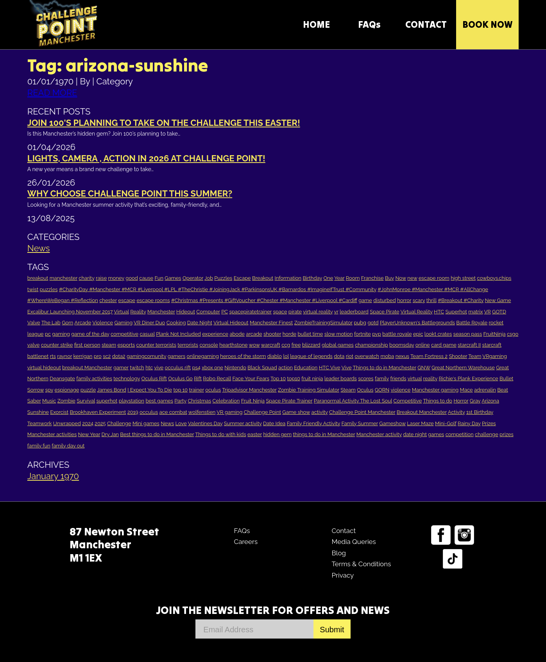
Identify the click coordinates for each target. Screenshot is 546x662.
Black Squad (262, 367)
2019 (132, 412)
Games (173, 278)
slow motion (338, 334)
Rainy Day (469, 423)
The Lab (51, 323)
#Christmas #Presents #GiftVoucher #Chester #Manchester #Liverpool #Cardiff (264, 300)
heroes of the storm (243, 356)
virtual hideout (44, 367)
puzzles (49, 289)
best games (159, 401)
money (116, 278)
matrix (475, 312)
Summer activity (243, 423)
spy (49, 390)
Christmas (199, 401)
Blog (338, 553)
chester (108, 300)
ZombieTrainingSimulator (323, 323)
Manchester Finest (271, 323)
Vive (347, 367)
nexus (403, 356)
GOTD (499, 312)
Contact (343, 531)
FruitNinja (494, 334)
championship (371, 345)
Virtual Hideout (231, 323)
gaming (61, 334)
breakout (37, 278)
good (131, 278)
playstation (131, 401)
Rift (198, 378)
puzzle (88, 390)
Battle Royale (471, 323)
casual (147, 334)
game (365, 300)
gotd (372, 323)
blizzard (311, 345)
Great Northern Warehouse (463, 367)
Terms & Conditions (361, 564)
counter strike (57, 345)
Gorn (67, 323)
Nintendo (235, 367)
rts (53, 356)
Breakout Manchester (422, 412)
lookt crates (438, 334)
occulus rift (178, 367)
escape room (434, 278)
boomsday (401, 345)
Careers (246, 542)
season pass (467, 334)
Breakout (262, 278)
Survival (86, 401)
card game (443, 345)
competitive (124, 334)
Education (305, 367)
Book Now (487, 24)
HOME (316, 24)
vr (336, 312)
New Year (89, 434)
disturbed (384, 300)
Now (400, 278)
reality (430, 378)
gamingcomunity (146, 356)
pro (98, 356)
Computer (208, 312)
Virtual (121, 312)
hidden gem (277, 434)
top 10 (180, 390)
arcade (254, 334)
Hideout (185, 312)
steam (109, 345)
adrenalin (485, 390)
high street (463, 278)
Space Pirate (384, 312)
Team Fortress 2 (429, 356)
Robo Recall (217, 378)
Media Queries (353, 542)
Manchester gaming (435, 390)
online (422, 345)
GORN (382, 390)
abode (237, 334)
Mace (466, 390)
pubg (360, 323)
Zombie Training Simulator (308, 390)
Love (181, 423)
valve (33, 345)
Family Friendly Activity (313, 423)
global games (338, 345)
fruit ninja (312, 378)
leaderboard (354, 312)
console (208, 345)
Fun (158, 278)
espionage (67, 390)
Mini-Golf (445, 423)
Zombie (66, 401)
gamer (121, 367)
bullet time (310, 334)
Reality (138, 312)
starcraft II (469, 345)
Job (208, 278)
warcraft (270, 345)
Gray (475, 401)
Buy (389, 278)
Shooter (458, 356)
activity (319, 412)
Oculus (365, 390)
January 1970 (53, 476)
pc (48, 334)
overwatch (366, 356)
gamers (177, 356)
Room (353, 278)
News (38, 248)
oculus (213, 390)
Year (339, 278)
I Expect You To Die (149, 390)
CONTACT (426, 24)
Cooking (176, 323)
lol (285, 356)
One (328, 278)
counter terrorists (156, 345)
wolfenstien (202, 412)
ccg (285, 345)
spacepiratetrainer (250, 312)
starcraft (491, 345)
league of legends (311, 356)
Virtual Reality (417, 312)
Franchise (372, 278)
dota (339, 356)
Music (49, 401)
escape (126, 300)
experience (215, 334)
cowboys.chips (494, 278)
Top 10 (278, 378)
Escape (242, 278)
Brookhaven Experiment (98, 412)
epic (418, 334)
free (296, 345)
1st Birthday (479, 412)
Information (288, 278)
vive (158, 367)
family (382, 378)
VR (487, 312)
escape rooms (153, 300)
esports (126, 345)
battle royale (397, 334)
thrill (431, 300)
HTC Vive (329, 367)
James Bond (111, 390)
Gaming (123, 323)
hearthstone (233, 345)
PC (224, 312)
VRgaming (494, 356)
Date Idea (274, 423)
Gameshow (392, 423)
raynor (64, 356)
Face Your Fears (251, 378)
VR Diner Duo (149, 323)
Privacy (342, 575)
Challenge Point (262, 412)
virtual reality (318, 312)
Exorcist (59, 412)
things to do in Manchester (324, 434)
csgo (512, 334)
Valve (33, 323)
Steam (348, 390)
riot (349, 356)
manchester (63, 278)
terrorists (187, 345)
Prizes (489, 423)
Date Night (199, 323)
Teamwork (39, 423)
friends (398, 378)
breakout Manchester (87, 367)
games (436, 434)
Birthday (312, 278)
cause (146, 278)
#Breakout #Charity (460, 300)
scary (419, 300)
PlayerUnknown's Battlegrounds (417, 323)
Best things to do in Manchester (157, 434)
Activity (456, 412)
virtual (415, 378)
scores (365, 378)
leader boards (340, 378)
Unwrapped (67, 423)
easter (254, 434)
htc (149, 367)
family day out (68, 446)
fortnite (362, 334)
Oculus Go (180, 378)
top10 (293, 378)
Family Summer (360, 423)
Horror (460, 401)
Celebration (226, 401)
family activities (94, 378)
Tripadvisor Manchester (249, 390)
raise (101, 278)
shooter (272, 334)
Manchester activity (379, 434)
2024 (87, 423)
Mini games (145, 423)
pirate (295, 312)
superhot (107, 401)
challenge (486, 434)
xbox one (212, 367)
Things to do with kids (220, 434)
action (285, 367)
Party (180, 401)
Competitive (408, 401)
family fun (38, 446)
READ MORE (52, 93)
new (412, 278)
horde (289, 334)
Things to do (437, 401)
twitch (137, 367)
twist (32, 289)
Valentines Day (205, 423)
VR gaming (229, 412)
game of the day (90, 334)
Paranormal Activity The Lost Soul (353, 401)
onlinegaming (203, 356)
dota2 (118, 356)
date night (415, 434)
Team (474, 356)
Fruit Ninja (253, 401)
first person (87, 345)
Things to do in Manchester (384, 367)
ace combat (173, 412)
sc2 (107, 356)
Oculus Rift (154, 378)
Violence (102, 323)
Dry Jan (110, 434)
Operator (193, 278)
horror (404, 300)
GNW (423, 367)
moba (387, 356)
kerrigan (83, 356)
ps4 (196, 367)
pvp (376, 334)
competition (460, 434)
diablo (274, 356)
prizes (506, 434)
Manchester (161, 312)
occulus (149, 412)
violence (400, 390)
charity (86, 278)
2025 (100, 423)
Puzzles (223, 278)
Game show (296, 412)
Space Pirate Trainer (289, 401)
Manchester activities (52, 434)
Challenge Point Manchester (362, 412)
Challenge (119, 423)
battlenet (37, 356)
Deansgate (62, 378)
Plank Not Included (178, 334)
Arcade (82, 323)
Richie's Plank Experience (468, 378)
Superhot (456, 312)
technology (126, 378)
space (280, 312)
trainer (196, 390)
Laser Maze (420, 423)
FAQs (369, 24)
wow (254, 345)
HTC (439, 312)
